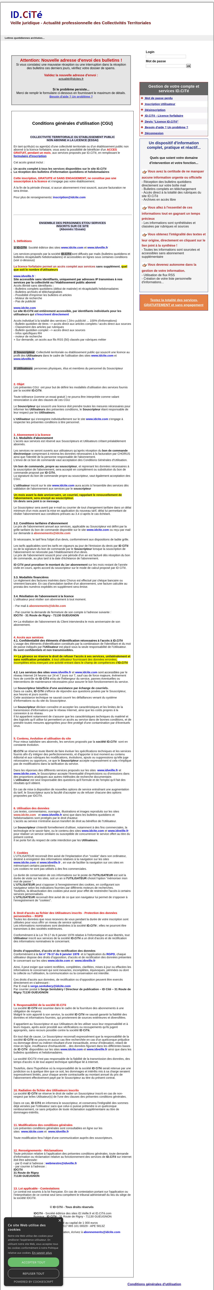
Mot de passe (156, 61)
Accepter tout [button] (20, 1274)
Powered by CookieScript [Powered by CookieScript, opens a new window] (33, 1282)
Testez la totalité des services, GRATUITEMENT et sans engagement (174, 318)
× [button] (59, 1235)
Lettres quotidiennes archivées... (25, 37)
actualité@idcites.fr (71, 78)
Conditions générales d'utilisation (154, 1279)
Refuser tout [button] (47, 1274)
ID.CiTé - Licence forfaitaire (170, 121)
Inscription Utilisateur (165, 105)
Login (150, 52)
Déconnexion (158, 145)
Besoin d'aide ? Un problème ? (173, 137)
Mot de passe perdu (163, 97)
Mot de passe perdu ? (176, 70)
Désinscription (159, 113)
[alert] (33, 1259)
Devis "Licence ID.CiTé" (167, 129)
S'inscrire (176, 71)
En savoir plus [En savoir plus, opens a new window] (39, 1266)
